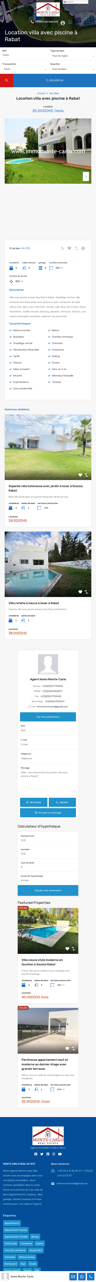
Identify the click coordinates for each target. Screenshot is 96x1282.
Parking (56, 362)
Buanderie (18, 343)
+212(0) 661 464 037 (44, 22)
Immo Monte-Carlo (22, 1276)
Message (25, 774)
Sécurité (17, 382)
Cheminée (57, 349)
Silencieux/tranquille (62, 382)
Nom (23, 732)
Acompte (25, 856)
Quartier (55, 64)
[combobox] (72, 56)
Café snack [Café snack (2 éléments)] (11, 1249)
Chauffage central (22, 349)
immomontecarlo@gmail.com (52, 712)
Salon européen (21, 375)
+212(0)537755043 (52, 692)
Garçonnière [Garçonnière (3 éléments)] (35, 1256)
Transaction (9, 64)
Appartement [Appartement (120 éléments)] (12, 1229)
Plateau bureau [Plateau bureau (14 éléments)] (27, 1263)
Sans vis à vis (59, 375)
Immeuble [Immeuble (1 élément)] (10, 1263)
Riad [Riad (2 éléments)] (23, 1270)
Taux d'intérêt (27, 869)
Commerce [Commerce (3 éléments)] (26, 1249)
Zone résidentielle (22, 394)
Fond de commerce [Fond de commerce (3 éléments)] (15, 1256)
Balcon (55, 336)
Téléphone (26, 760)
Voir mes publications (48, 723)
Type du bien (57, 51)
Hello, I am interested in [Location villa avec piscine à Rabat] (48, 787)
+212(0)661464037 (52, 697)
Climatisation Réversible (26, 356)
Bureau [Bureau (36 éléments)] (35, 1243)
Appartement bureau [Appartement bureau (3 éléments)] (16, 1236)
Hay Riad (54, 93)
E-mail (24, 746)
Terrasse (56, 388)
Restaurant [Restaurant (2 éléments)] (11, 1270)
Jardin (16, 362)
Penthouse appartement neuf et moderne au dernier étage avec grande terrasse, (45, 1070)
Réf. (4, 51)
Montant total (27, 842)
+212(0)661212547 (55, 707)
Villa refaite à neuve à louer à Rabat (34, 609)
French (68, 2)
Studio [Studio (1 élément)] (32, 1270)
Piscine (56, 369)
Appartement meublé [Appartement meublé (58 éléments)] (16, 1243)
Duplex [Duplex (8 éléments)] (39, 1249)
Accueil (41, 93)
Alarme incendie (21, 336)
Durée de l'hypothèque (32, 882)
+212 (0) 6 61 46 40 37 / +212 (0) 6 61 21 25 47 (75, 1179)
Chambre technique (62, 343)
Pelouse (17, 369)
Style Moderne (21, 388)
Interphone (58, 356)
